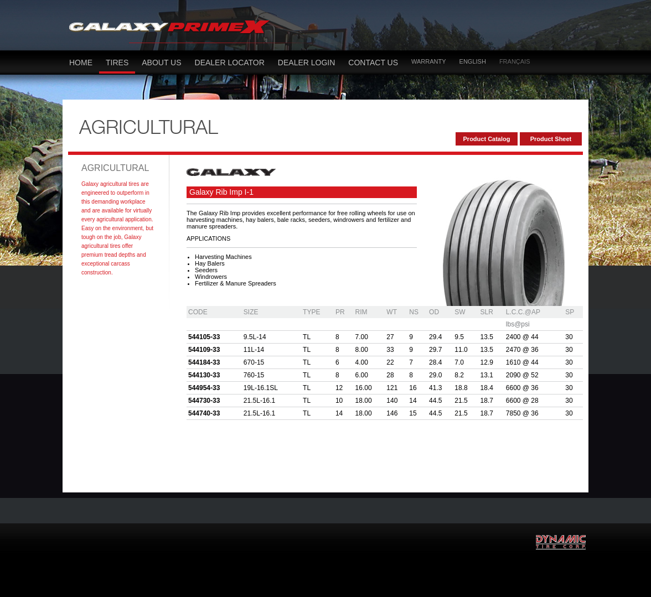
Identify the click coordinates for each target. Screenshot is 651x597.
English (472, 61)
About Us (161, 62)
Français (514, 61)
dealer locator (230, 62)
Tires (117, 62)
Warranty (428, 61)
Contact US (373, 62)
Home (80, 62)
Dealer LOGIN (306, 62)
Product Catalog (486, 139)
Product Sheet (551, 139)
